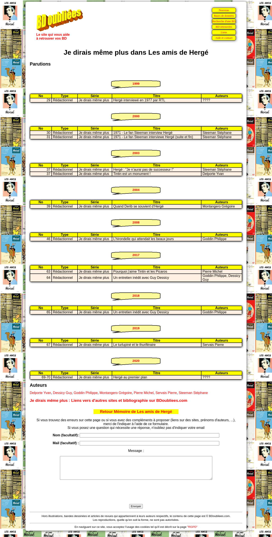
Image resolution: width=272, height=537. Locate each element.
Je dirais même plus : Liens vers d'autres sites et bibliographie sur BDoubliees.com (108, 400)
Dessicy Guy (62, 393)
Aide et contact (223, 37)
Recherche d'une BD (224, 21)
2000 (135, 116)
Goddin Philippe (86, 393)
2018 (135, 295)
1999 (135, 83)
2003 (135, 153)
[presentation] (136, 496)
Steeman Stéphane (193, 393)
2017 (135, 255)
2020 (135, 360)
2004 (135, 190)
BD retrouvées (224, 26)
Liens (224, 32)
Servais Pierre (166, 393)
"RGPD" (192, 531)
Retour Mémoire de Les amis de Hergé (136, 411)
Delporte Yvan (40, 393)
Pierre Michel (143, 393)
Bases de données (224, 15)
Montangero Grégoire (115, 393)
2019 (135, 328)
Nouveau (224, 10)
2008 (135, 222)
